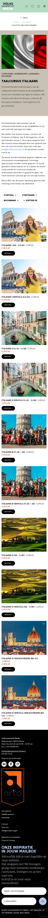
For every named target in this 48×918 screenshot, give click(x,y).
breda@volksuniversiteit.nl (13, 149)
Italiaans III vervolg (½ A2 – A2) (18, 504)
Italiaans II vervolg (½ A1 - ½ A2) (19, 400)
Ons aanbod (6, 811)
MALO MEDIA (24, 913)
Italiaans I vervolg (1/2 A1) (16, 297)
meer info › (8, 253)
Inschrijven (6, 818)
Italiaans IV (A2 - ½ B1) (13, 555)
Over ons (5, 827)
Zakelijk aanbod (8, 814)
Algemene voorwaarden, (11, 837)
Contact (5, 824)
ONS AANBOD (27, 22)
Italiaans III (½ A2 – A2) (13, 452)
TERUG (24, 18)
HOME (16, 22)
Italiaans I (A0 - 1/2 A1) (13, 245)
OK (42, 901)
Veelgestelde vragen (10, 831)
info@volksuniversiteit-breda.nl (14, 751)
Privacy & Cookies (8, 840)
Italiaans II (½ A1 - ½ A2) (14, 348)
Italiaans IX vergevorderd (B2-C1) (20, 658)
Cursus (30, 245)
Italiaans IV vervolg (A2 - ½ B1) (18, 607)
